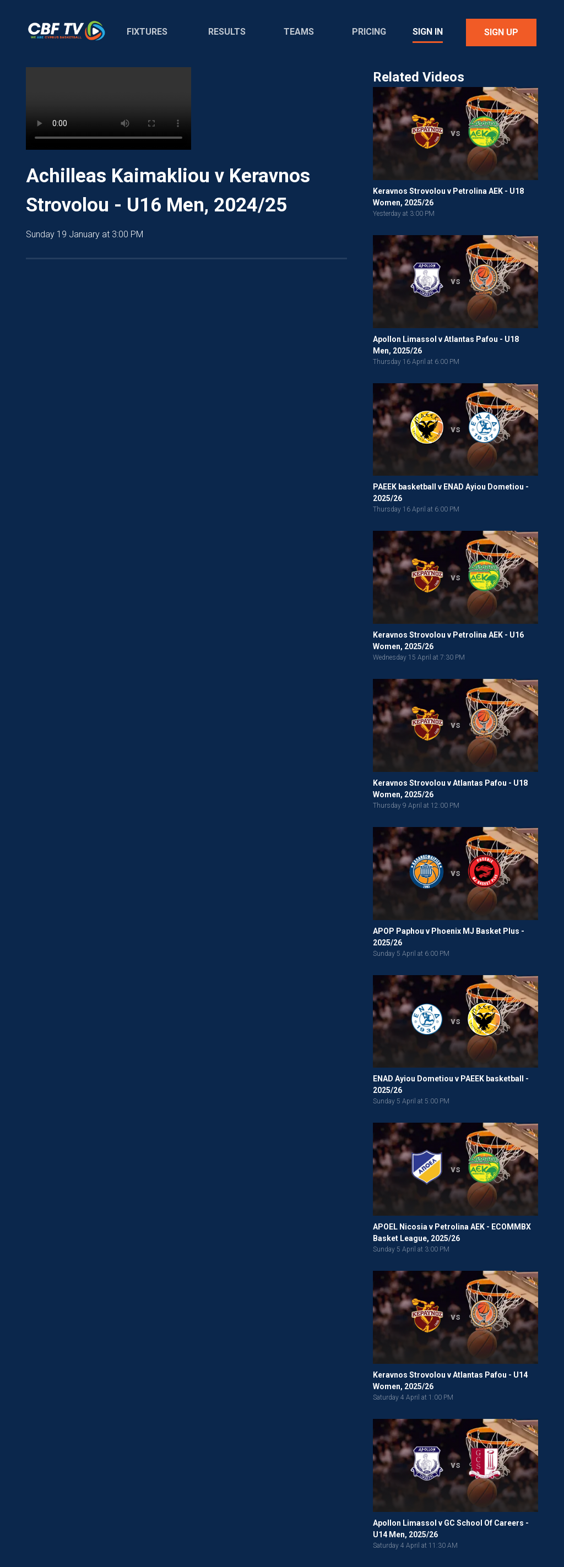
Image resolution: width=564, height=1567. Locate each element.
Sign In (428, 31)
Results (227, 31)
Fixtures (147, 31)
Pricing (369, 31)
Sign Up (501, 32)
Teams (299, 31)
